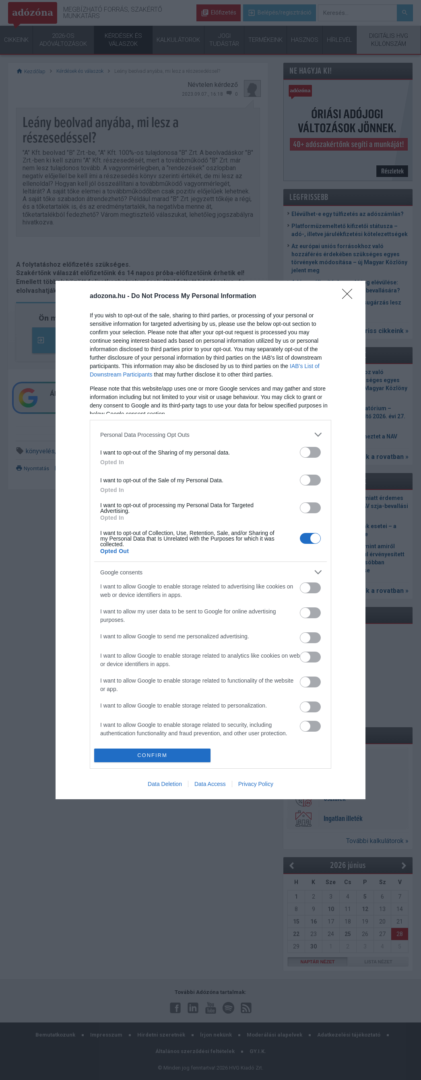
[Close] (349, 296)
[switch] (310, 452)
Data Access (210, 784)
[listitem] (210, 434)
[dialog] (210, 540)
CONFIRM (152, 755)
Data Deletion (165, 784)
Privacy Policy (255, 784)
